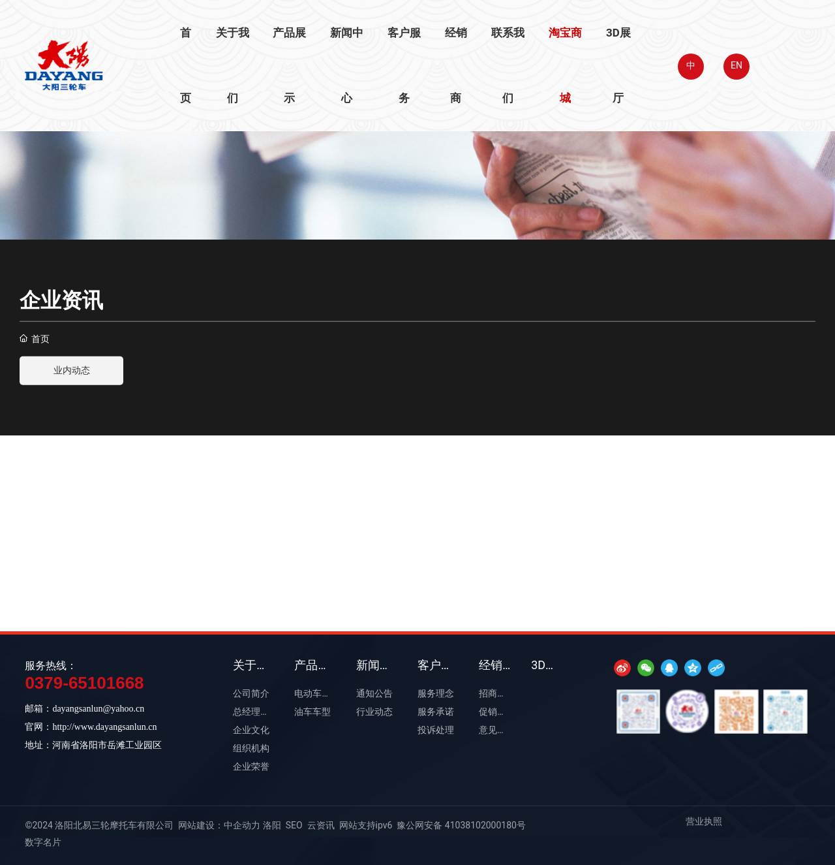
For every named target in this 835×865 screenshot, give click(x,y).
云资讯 (321, 825)
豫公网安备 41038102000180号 (461, 825)
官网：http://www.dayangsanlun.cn (91, 727)
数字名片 (43, 842)
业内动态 (71, 370)
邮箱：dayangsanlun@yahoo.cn (84, 709)
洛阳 (272, 825)
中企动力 (242, 825)
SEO (294, 825)
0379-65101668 (84, 683)
